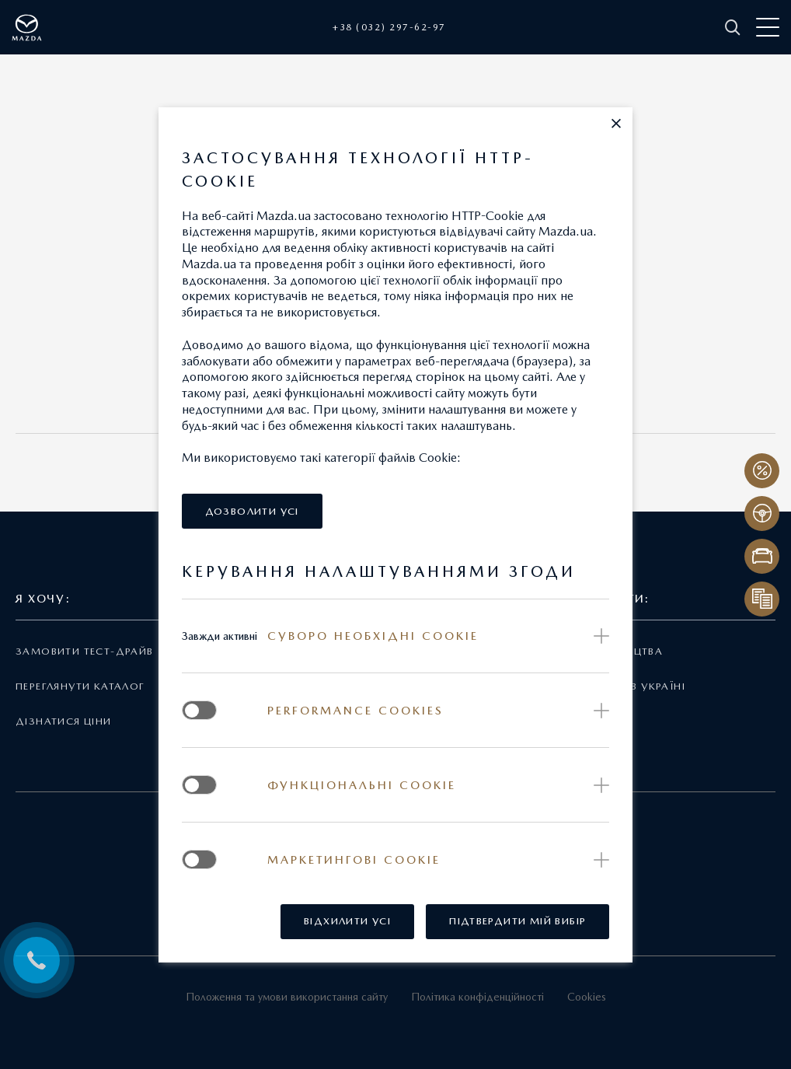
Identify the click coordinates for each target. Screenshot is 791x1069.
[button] (616, 123)
